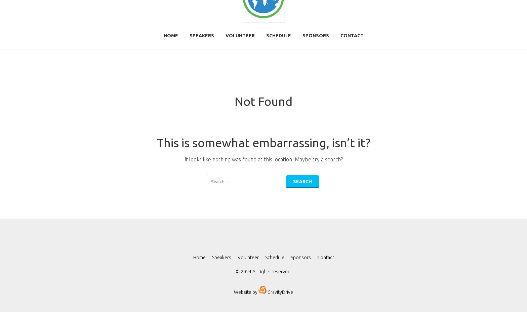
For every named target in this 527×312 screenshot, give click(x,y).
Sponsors (315, 35)
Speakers (202, 35)
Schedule (278, 35)
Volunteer (240, 35)
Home (171, 35)
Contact (352, 35)
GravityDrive (280, 292)
